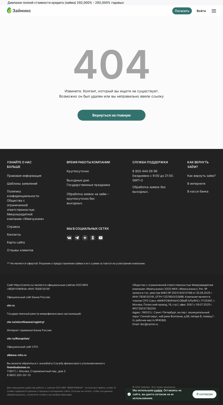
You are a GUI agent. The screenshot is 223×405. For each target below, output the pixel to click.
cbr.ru (11, 305)
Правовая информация (24, 175)
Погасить (182, 11)
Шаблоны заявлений (22, 183)
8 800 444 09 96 (144, 171)
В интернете (196, 183)
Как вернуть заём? (201, 175)
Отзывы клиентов (20, 250)
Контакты (14, 234)
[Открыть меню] (214, 10)
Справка (13, 226)
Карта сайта (16, 242)
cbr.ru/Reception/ (18, 338)
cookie (158, 390)
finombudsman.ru (18, 367)
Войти (201, 11)
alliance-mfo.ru (16, 355)
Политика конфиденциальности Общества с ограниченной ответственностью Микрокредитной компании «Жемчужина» (25, 205)
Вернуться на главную (111, 115)
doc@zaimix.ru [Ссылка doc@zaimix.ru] (149, 324)
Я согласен (204, 394)
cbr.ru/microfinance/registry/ (25, 322)
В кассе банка (197, 191)
